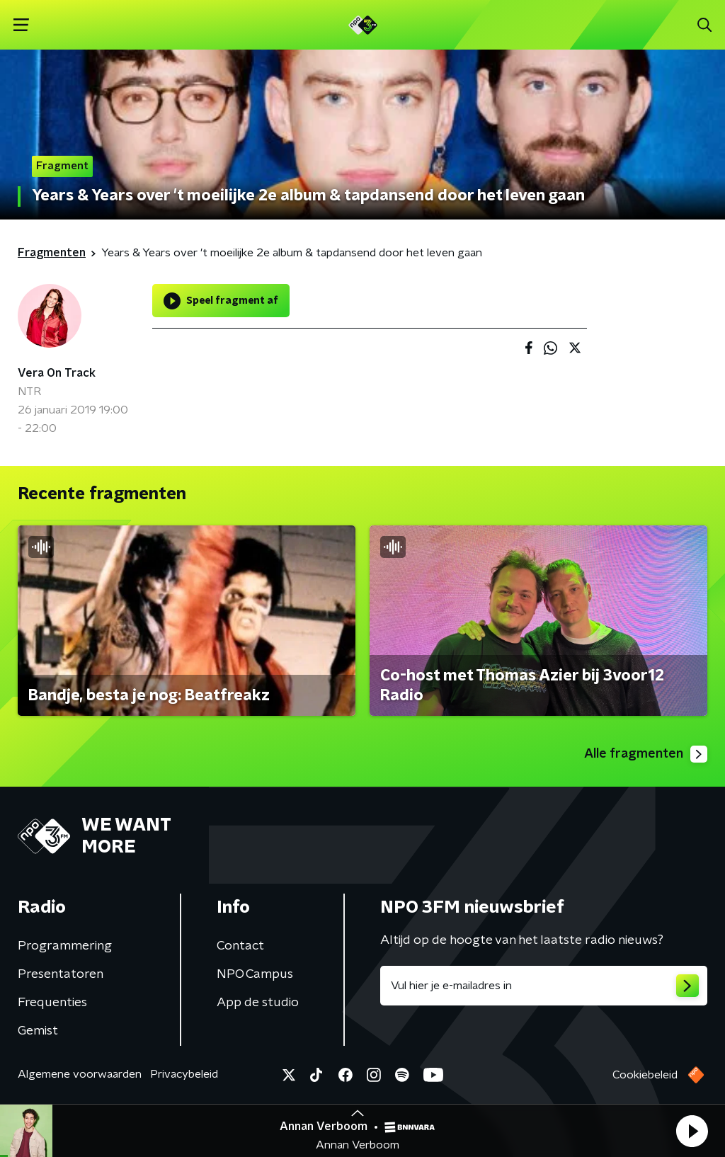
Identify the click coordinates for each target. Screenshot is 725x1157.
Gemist (38, 1031)
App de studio (258, 1002)
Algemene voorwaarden (80, 1074)
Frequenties (52, 1002)
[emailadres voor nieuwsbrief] (543, 985)
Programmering (65, 946)
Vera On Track (57, 373)
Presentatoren (60, 974)
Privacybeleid (184, 1074)
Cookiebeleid (645, 1075)
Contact (240, 946)
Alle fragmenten (645, 754)
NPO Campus (255, 974)
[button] (691, 1130)
